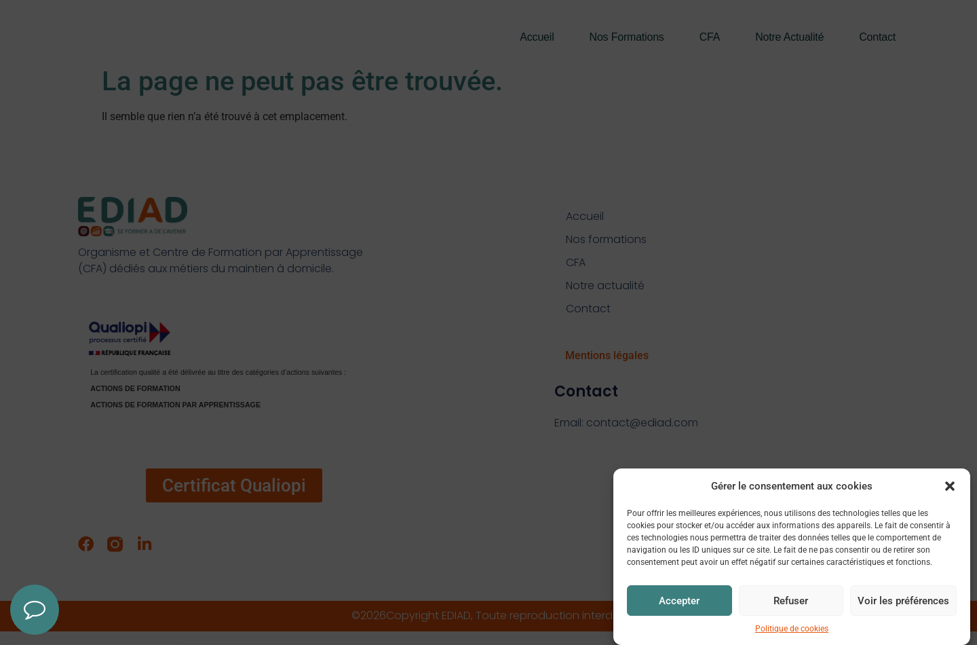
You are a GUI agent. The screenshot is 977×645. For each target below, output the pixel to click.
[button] (950, 488)
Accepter (679, 603)
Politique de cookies (791, 631)
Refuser (790, 603)
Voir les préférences (903, 603)
